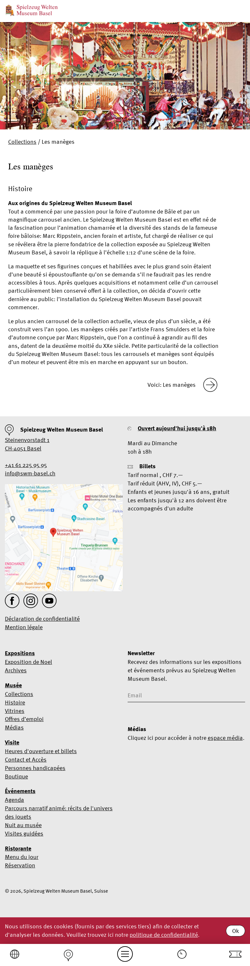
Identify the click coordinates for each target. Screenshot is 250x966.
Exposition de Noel (28, 661)
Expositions (20, 653)
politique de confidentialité (164, 934)
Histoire (15, 702)
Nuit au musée (23, 825)
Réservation (20, 865)
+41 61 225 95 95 (26, 464)
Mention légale (24, 627)
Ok (235, 930)
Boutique (16, 776)
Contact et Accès (26, 759)
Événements (20, 791)
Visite (12, 742)
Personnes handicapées (35, 767)
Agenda (14, 799)
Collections (22, 141)
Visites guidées (24, 833)
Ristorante (18, 848)
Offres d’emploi (24, 718)
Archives (16, 670)
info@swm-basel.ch (30, 473)
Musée (13, 685)
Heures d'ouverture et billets (41, 751)
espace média (225, 737)
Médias (14, 727)
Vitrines (14, 710)
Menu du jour (21, 856)
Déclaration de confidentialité (42, 618)
